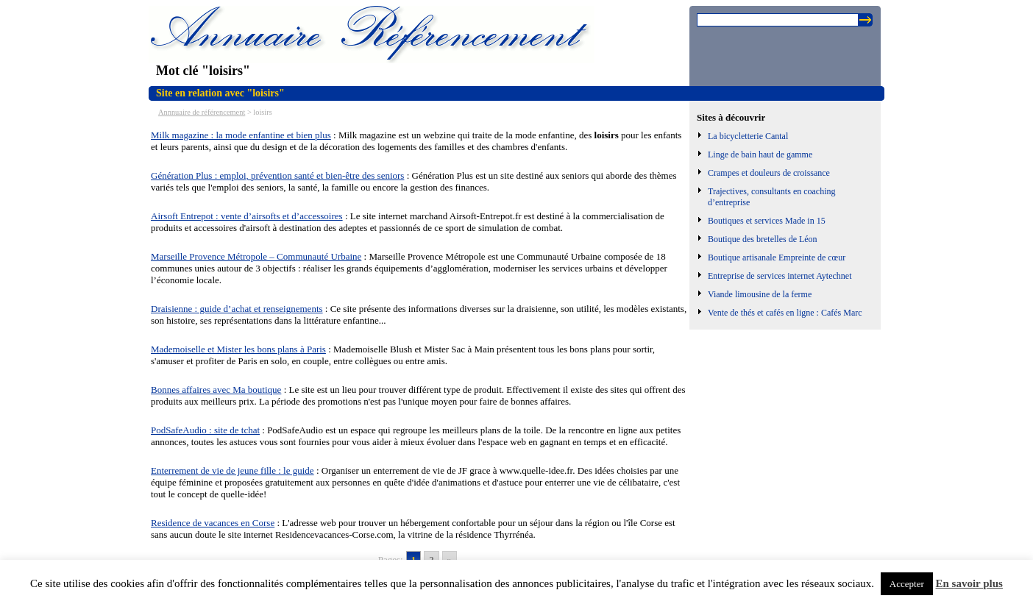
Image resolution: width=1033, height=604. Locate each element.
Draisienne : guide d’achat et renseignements (237, 308)
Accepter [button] (907, 583)
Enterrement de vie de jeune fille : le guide (232, 470)
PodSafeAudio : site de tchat (205, 430)
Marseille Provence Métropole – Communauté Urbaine (256, 256)
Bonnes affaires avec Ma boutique (216, 389)
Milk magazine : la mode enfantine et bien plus (241, 135)
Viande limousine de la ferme (760, 294)
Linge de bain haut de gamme (760, 154)
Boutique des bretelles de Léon (762, 239)
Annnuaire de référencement (201, 112)
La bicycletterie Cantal (748, 136)
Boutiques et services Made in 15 (767, 221)
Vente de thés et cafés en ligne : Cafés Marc (785, 313)
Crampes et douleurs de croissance (769, 173)
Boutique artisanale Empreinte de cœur (776, 257)
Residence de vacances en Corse (212, 522)
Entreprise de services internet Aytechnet (780, 276)
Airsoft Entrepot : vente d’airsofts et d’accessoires (247, 215)
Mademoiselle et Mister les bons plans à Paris (238, 349)
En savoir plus (969, 583)
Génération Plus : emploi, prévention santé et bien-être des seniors (277, 175)
